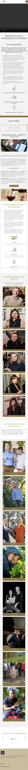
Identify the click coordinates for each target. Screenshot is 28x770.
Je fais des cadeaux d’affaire (19, 125)
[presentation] (3, 737)
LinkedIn (2, 760)
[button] (11, 742)
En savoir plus (14, 187)
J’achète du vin (5, 125)
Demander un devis (14, 185)
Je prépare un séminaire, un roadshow (14, 130)
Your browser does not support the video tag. (14, 18)
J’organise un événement (14, 127)
